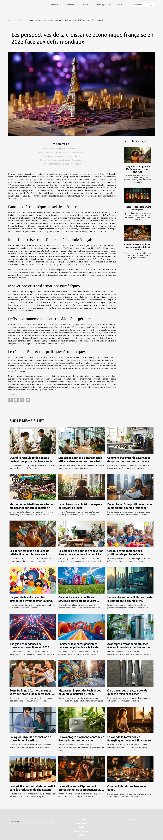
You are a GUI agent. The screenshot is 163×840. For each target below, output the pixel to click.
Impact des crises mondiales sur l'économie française (61, 152)
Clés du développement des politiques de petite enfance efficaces (125, 554)
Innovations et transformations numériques (61, 156)
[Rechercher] (142, 5)
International (71, 5)
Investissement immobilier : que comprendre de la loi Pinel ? (137, 247)
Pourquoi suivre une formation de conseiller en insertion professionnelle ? (30, 741)
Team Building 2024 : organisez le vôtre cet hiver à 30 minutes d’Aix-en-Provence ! (31, 694)
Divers (119, 5)
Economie (55, 5)
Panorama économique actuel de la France (61, 148)
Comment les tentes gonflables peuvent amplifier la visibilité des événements (78, 647)
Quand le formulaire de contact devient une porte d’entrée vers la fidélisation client (31, 461)
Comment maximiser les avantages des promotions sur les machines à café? (128, 461)
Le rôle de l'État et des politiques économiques (61, 164)
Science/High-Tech (102, 5)
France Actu (13, 272)
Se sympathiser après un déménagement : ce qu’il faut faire (138, 169)
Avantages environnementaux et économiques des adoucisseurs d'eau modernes (130, 647)
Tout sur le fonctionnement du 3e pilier (137, 208)
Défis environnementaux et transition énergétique (61, 160)
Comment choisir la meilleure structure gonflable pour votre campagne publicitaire (77, 601)
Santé (85, 5)
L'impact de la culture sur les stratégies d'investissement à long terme (31, 601)
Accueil (11, 20)
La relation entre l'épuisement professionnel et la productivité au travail (79, 790)
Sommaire (62, 144)
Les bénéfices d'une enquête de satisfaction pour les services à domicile (29, 554)
